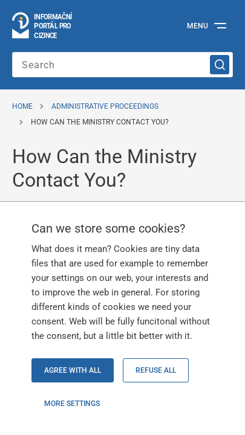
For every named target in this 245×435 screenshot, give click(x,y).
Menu (197, 26)
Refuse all (156, 370)
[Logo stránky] (42, 26)
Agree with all (72, 370)
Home (22, 106)
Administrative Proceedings (104, 106)
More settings (72, 403)
